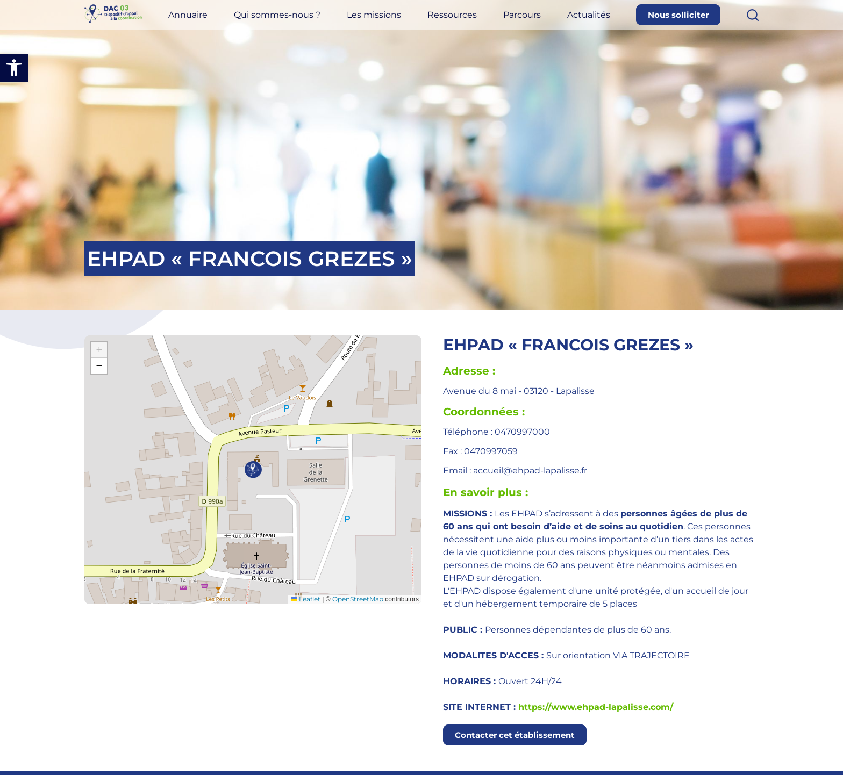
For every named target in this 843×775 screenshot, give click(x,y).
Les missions (411, 23)
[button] (14, 68)
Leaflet (305, 599)
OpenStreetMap (357, 599)
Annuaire (241, 23)
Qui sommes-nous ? (322, 23)
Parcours (544, 23)
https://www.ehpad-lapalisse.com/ (595, 707)
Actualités (603, 23)
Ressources (482, 23)
